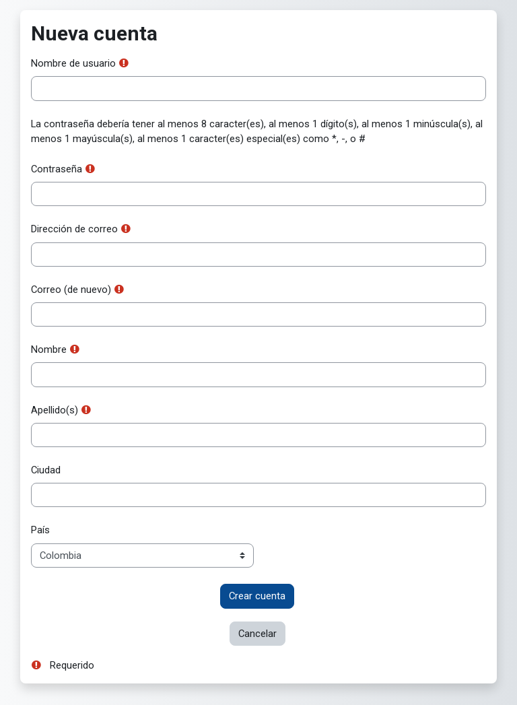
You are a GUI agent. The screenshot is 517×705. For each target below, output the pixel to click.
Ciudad (46, 470)
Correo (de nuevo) (71, 289)
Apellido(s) (54, 410)
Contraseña (56, 169)
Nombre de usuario (73, 63)
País (40, 530)
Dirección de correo (74, 229)
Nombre (49, 349)
